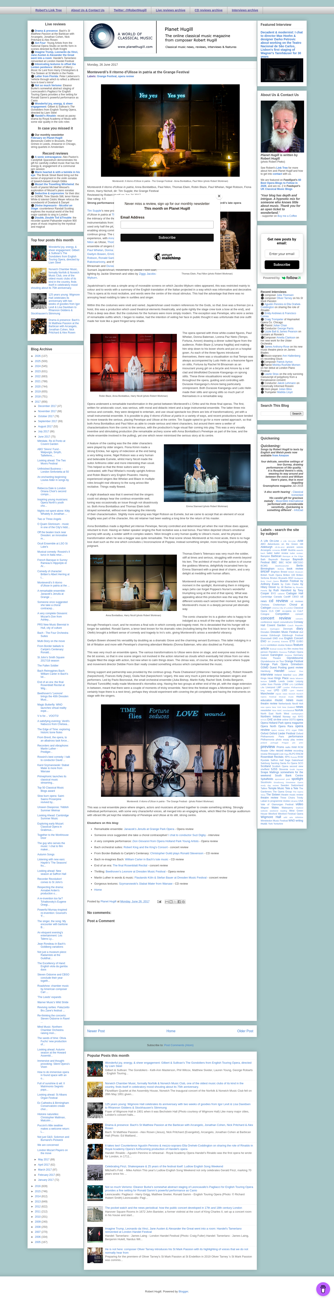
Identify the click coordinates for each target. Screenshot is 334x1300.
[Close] (219, 196)
